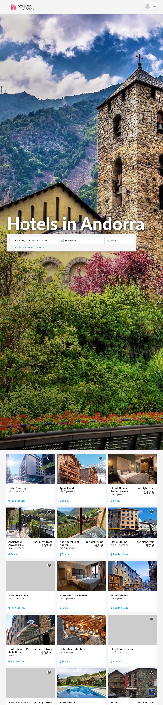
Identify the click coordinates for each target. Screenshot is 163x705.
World (18, 247)
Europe (28, 247)
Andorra (39, 247)
